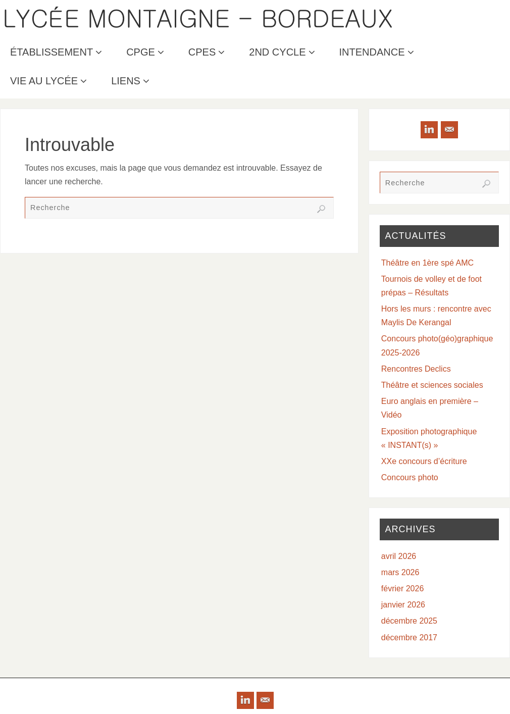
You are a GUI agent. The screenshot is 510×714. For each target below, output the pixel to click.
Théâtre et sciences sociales (432, 385)
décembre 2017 (409, 637)
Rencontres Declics (416, 369)
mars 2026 (400, 572)
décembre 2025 (409, 621)
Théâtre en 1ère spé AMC (427, 263)
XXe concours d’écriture (424, 461)
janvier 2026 (403, 604)
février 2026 (402, 588)
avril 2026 (398, 556)
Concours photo (409, 477)
